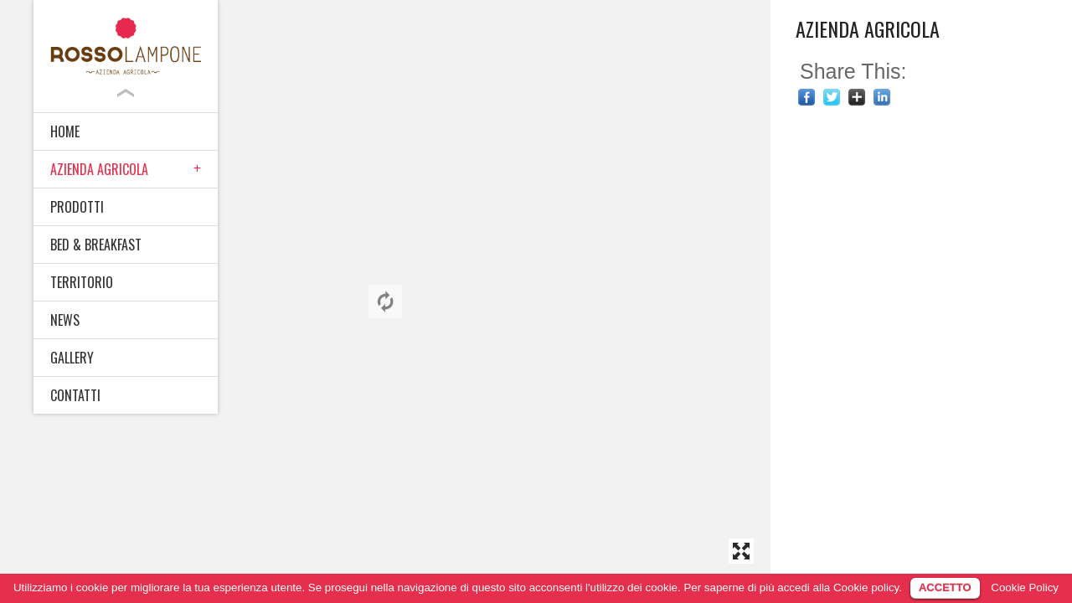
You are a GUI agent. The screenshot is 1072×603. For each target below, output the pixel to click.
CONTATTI (75, 395)
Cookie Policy (1025, 587)
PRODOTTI (77, 207)
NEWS (65, 320)
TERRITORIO (81, 282)
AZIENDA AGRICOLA (99, 169)
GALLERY (72, 358)
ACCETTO (945, 587)
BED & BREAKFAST (96, 244)
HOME (65, 131)
